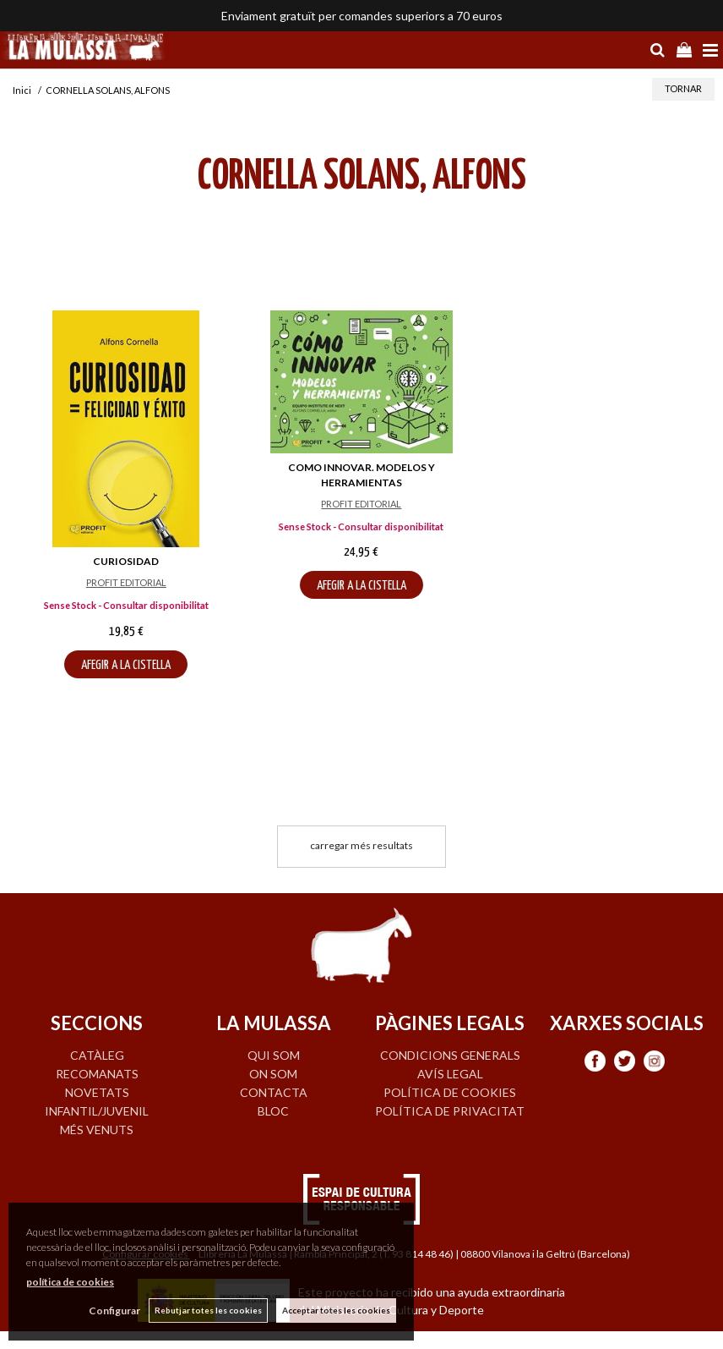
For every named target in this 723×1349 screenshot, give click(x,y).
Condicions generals (450, 1055)
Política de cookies (449, 1092)
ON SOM (273, 1074)
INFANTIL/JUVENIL (97, 1111)
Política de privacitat (450, 1111)
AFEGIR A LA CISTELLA (126, 665)
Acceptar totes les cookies (336, 1310)
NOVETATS (97, 1092)
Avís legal (450, 1074)
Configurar (114, 1310)
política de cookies (70, 1281)
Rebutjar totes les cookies (208, 1310)
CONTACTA (273, 1092)
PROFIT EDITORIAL (126, 582)
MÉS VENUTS (96, 1129)
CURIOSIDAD (126, 561)
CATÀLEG (97, 1055)
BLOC (273, 1111)
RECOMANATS (97, 1074)
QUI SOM (273, 1055)
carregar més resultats (361, 845)
